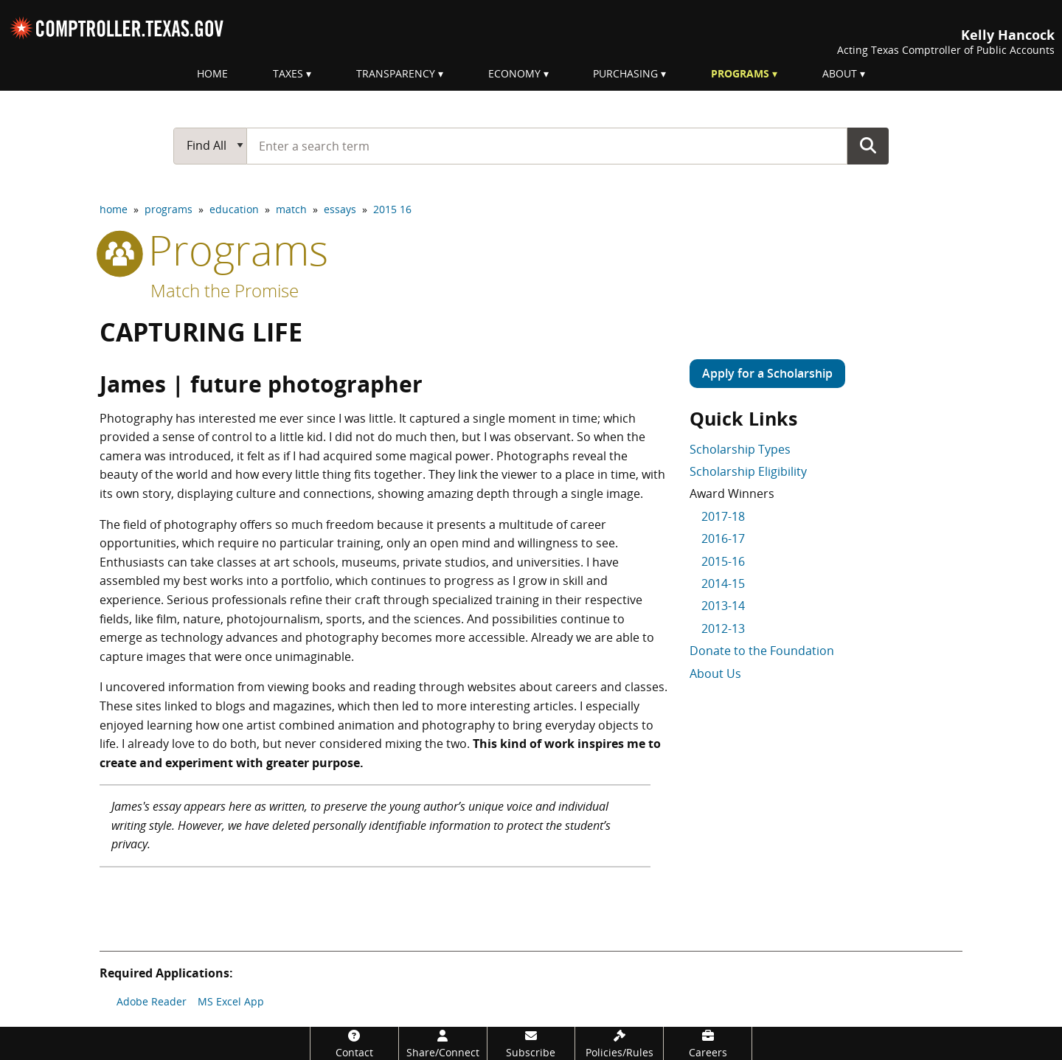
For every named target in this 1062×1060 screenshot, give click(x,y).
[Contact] (354, 1043)
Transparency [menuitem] (395, 73)
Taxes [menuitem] (288, 73)
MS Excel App (231, 1001)
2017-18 (723, 516)
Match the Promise (224, 290)
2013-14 (723, 605)
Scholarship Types (740, 449)
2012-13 (723, 628)
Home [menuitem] (212, 73)
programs (168, 209)
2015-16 (723, 561)
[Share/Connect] (443, 1043)
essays (340, 209)
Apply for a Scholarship (767, 373)
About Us (715, 673)
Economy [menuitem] (514, 73)
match (291, 209)
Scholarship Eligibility (748, 471)
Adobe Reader (152, 1001)
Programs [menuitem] (740, 73)
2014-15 (723, 583)
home (114, 209)
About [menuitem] (839, 73)
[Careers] (708, 1043)
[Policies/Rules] (619, 1043)
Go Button (868, 145)
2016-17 (723, 538)
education (234, 209)
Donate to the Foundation (762, 650)
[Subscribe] (531, 1043)
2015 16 (392, 209)
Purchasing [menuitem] (625, 73)
